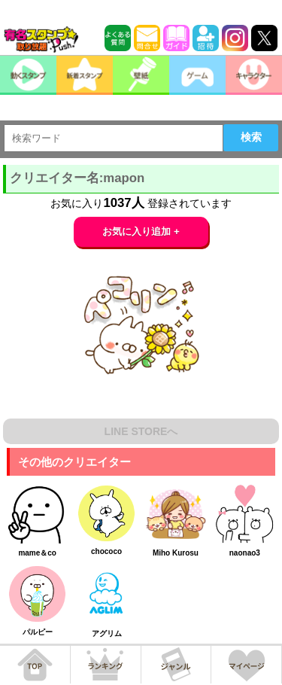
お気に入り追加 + (141, 231)
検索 (251, 137)
